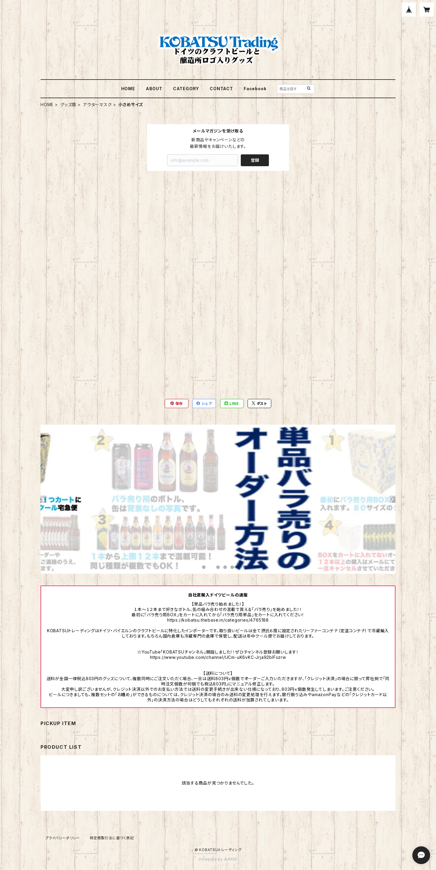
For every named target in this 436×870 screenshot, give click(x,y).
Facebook (255, 88)
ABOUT (154, 88)
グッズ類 (68, 104)
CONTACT (221, 88)
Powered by (218, 859)
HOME (128, 88)
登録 (255, 160)
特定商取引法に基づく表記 (112, 838)
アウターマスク (97, 104)
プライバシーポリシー (62, 838)
